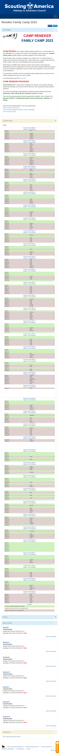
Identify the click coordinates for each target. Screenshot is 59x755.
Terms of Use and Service (46, 746)
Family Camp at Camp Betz (11, 107)
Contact (29, 617)
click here (23, 78)
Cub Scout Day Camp (9, 111)
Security (28, 748)
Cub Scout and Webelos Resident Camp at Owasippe (19, 109)
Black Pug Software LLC (19, 746)
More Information (51, 636)
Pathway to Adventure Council (32, 746)
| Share (50, 25)
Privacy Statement (20, 748)
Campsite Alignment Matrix (12, 736)
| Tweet (55, 25)
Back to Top (54, 750)
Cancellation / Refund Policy (8, 748)
